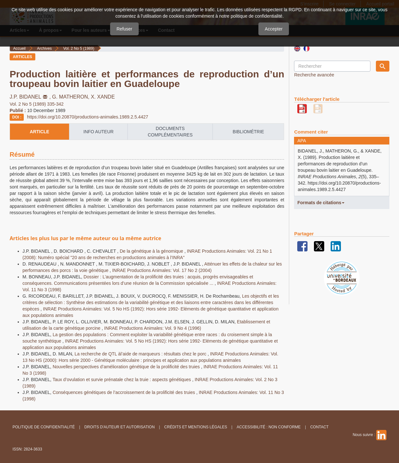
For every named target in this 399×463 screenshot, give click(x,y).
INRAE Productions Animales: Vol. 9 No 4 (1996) (152, 328)
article (39, 131)
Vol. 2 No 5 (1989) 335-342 (37, 104)
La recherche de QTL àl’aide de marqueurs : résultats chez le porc (140, 353)
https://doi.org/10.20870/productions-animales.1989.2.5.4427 (87, 116)
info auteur (98, 131)
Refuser (124, 28)
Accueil (19, 48)
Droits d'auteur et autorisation (119, 427)
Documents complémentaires (170, 131)
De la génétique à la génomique (152, 251)
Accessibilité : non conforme (268, 427)
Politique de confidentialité (44, 427)
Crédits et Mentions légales (195, 427)
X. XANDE (103, 97)
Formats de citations (320, 202)
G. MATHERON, (71, 97)
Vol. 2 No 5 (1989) (78, 48)
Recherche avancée (314, 74)
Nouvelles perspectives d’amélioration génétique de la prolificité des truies (127, 366)
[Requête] (332, 66)
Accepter (273, 28)
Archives (44, 48)
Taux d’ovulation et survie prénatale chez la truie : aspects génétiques (122, 379)
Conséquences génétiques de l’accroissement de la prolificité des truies (124, 392)
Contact (319, 427)
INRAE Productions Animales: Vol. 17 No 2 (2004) (162, 270)
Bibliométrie (248, 131)
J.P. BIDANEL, (31, 97)
